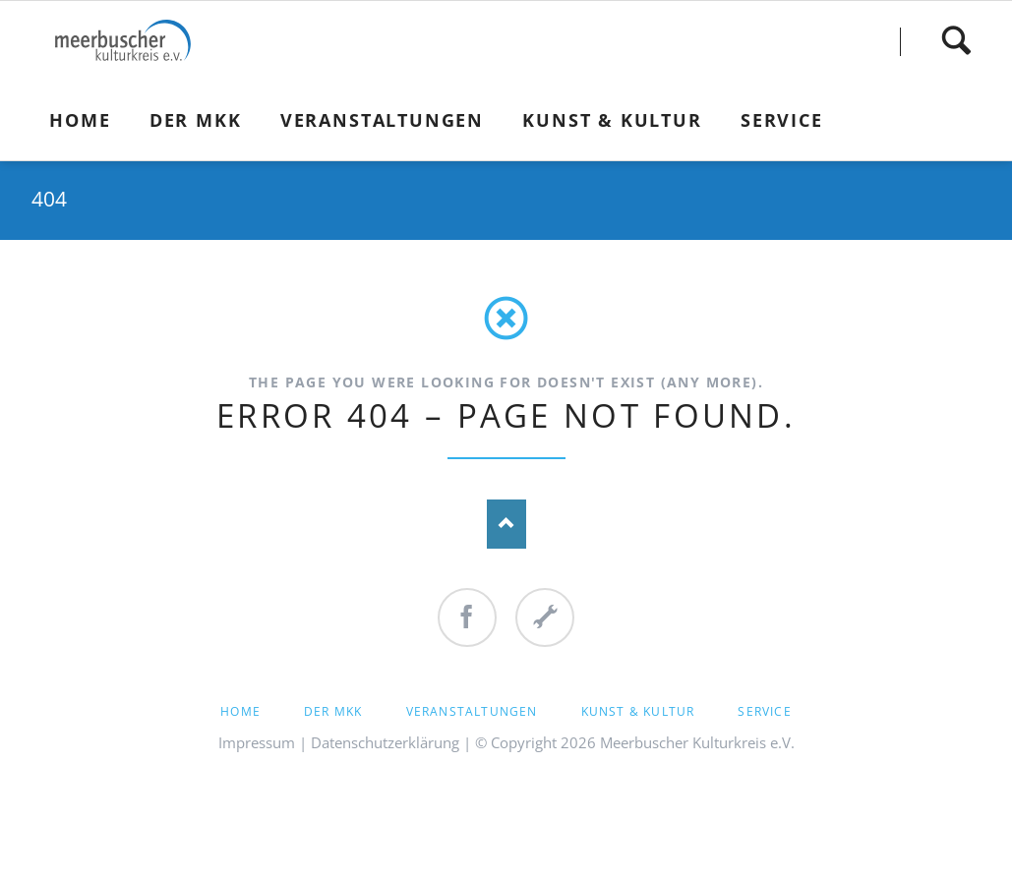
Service (764, 711)
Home (240, 711)
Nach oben (506, 524)
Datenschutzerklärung (385, 742)
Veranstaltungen (472, 711)
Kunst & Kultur (638, 711)
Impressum (256, 742)
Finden (956, 41)
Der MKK (333, 711)
